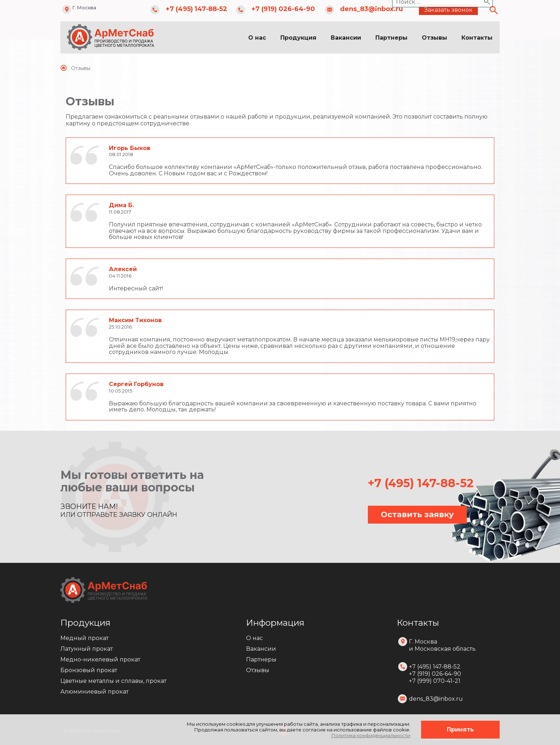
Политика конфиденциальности (370, 735)
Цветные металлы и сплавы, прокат (113, 681)
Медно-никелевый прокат (100, 659)
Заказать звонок (448, 9)
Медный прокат (84, 638)
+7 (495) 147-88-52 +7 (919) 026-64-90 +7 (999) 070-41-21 (435, 673)
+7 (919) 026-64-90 (283, 9)
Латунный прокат (86, 648)
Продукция (298, 37)
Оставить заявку (417, 514)
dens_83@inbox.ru (371, 9)
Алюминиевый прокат (94, 691)
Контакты (476, 37)
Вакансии (346, 37)
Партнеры (391, 37)
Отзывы (434, 37)
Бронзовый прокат (88, 670)
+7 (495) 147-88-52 (196, 9)
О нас (257, 37)
